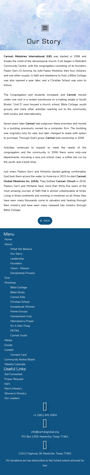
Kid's (7, 384)
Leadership (17, 258)
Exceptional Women (22, 306)
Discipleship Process (22, 273)
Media (8, 340)
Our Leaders (11, 398)
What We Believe (21, 249)
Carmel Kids (17, 297)
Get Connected (13, 374)
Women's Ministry (15, 393)
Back (44, 220)
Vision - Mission (20, 268)
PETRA (14, 330)
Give (7, 278)
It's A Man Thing (20, 326)
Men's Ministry (13, 388)
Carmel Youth (18, 335)
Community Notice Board (19, 359)
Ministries (10, 282)
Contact (8, 350)
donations (16, 460)
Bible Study (17, 292)
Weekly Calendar (15, 364)
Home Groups (18, 311)
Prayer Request (13, 379)
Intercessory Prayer (22, 321)
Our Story (16, 254)
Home (8, 239)
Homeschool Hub (21, 316)
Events (8, 345)
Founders (16, 263)
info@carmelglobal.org (45, 432)
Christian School (20, 302)
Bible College (18, 287)
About (8, 244)
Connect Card (18, 355)
